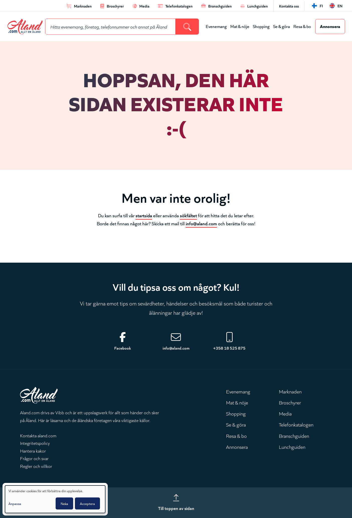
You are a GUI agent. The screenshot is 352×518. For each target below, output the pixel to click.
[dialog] (55, 499)
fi (321, 5)
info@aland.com (201, 223)
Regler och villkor (36, 466)
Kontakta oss (289, 6)
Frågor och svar (34, 458)
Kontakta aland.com (38, 435)
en (339, 5)
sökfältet (188, 215)
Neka (64, 503)
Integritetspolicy (35, 443)
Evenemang (216, 26)
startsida (144, 215)
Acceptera (87, 503)
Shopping (261, 26)
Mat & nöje (239, 26)
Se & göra (281, 26)
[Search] (187, 27)
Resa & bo (302, 26)
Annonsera (330, 26)
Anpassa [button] (15, 503)
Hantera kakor (33, 450)
